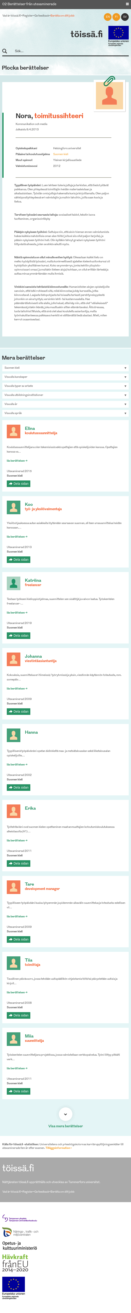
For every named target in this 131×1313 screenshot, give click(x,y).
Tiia (28, 960)
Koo (29, 505)
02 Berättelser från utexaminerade (29, 4)
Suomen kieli (60, 154)
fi (116, 17)
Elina (30, 429)
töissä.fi (87, 34)
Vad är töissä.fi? (11, 16)
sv (125, 17)
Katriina (33, 581)
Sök (6, 51)
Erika (30, 808)
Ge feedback (41, 16)
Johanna (33, 657)
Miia (29, 1036)
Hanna (31, 733)
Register (27, 16)
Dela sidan (21, 483)
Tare (29, 884)
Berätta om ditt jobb (62, 16)
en (108, 17)
